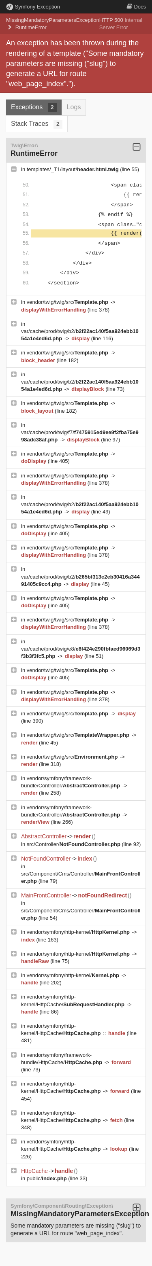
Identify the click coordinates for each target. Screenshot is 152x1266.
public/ (48, 1178)
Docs (136, 7)
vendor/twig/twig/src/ (68, 302)
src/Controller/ (74, 844)
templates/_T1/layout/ (73, 169)
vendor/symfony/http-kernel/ (79, 932)
